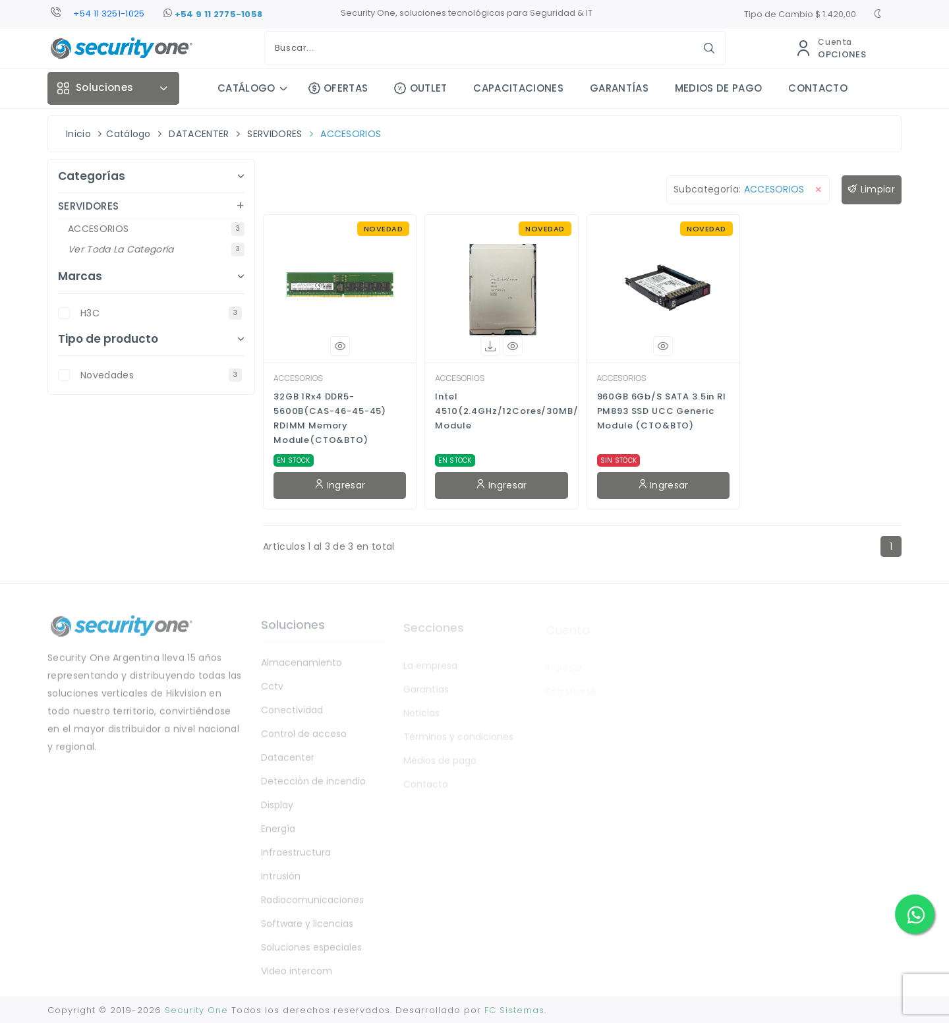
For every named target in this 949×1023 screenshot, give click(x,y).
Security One (196, 1010)
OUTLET (420, 88)
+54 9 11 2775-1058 (212, 14)
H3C (161, 313)
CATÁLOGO (246, 88)
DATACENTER (199, 133)
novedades (161, 375)
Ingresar (339, 485)
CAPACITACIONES (518, 88)
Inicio (78, 133)
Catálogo (128, 133)
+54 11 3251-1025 (108, 13)
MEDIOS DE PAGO (718, 88)
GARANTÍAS (619, 88)
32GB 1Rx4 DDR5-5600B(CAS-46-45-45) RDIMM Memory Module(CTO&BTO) (329, 418)
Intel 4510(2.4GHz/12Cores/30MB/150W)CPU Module (501, 411)
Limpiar (871, 189)
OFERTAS (338, 88)
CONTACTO (818, 88)
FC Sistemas (514, 1010)
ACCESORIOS (350, 133)
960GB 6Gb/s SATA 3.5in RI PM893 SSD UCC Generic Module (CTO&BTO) (661, 411)
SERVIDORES (274, 133)
